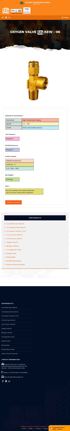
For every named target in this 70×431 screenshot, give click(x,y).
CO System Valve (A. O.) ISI (16, 231)
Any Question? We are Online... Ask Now (58, 428)
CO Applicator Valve (13, 250)
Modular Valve (11, 253)
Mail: (13, 377)
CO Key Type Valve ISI (14, 235)
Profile (31, 428)
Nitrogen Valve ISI (12, 246)
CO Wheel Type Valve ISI (15, 224)
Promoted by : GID (43, 426)
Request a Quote (13, 202)
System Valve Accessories (15, 264)
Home (24, 428)
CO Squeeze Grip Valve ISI (15, 227)
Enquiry (46, 428)
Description (9, 112)
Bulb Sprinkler (10, 257)
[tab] (35, 112)
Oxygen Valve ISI (12, 242)
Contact (38, 428)
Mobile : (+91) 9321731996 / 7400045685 (15, 372)
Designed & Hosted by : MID (29, 426)
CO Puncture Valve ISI (14, 239)
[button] (65, 17)
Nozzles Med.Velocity (13, 261)
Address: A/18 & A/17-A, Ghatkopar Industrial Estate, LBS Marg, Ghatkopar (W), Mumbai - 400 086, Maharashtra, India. (14, 366)
